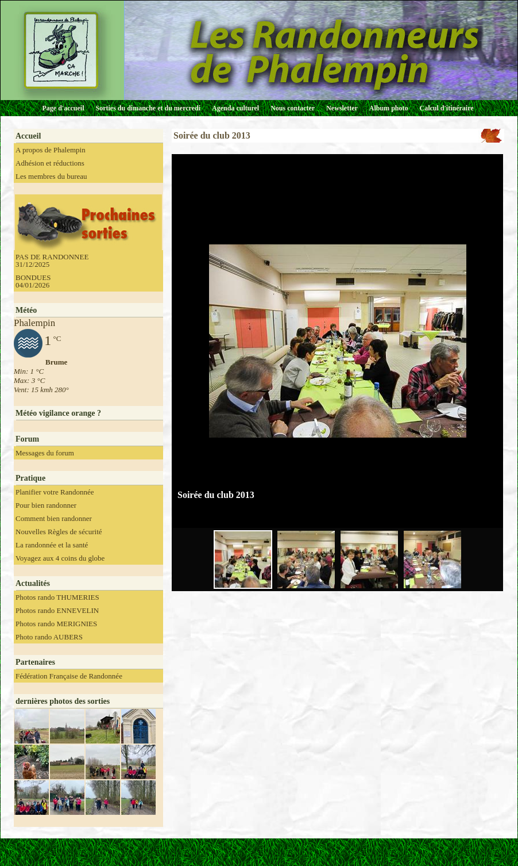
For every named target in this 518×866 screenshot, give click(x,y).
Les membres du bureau (51, 176)
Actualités (33, 583)
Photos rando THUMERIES (57, 597)
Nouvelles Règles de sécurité (59, 531)
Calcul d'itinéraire (446, 108)
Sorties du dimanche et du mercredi (147, 108)
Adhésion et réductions (50, 163)
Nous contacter (292, 108)
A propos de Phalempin (51, 149)
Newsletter (342, 108)
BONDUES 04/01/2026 (33, 281)
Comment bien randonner (54, 518)
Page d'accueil (63, 108)
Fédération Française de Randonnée (69, 676)
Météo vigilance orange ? (58, 413)
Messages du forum (45, 453)
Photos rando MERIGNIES (56, 623)
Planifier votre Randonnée (55, 492)
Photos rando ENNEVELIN (57, 610)
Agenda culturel (235, 108)
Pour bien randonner (46, 505)
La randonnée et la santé (52, 545)
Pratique (30, 478)
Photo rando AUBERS (49, 637)
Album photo (388, 108)
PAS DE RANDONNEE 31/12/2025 (52, 260)
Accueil (28, 136)
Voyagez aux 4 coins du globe (60, 558)
